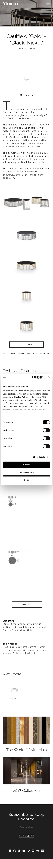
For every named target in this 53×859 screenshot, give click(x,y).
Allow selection (26, 472)
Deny (26, 480)
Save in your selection (38, 354)
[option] (26, 13)
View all (26, 95)
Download (26, 345)
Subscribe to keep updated (26, 816)
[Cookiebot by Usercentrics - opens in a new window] (32, 377)
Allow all (26, 465)
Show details (39, 457)
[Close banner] (49, 377)
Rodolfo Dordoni (26, 48)
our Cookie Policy (19, 397)
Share (6, 354)
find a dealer (18, 354)
